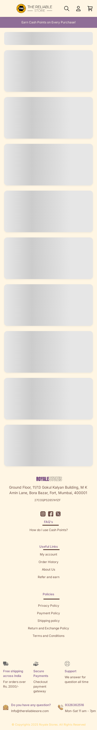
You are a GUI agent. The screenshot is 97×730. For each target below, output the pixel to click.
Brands (48, 651)
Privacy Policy (48, 606)
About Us (48, 569)
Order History (48, 562)
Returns (48, 584)
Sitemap (48, 643)
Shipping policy (49, 621)
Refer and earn (48, 577)
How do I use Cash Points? (48, 530)
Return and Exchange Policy (48, 628)
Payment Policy (48, 613)
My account (48, 554)
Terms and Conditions (48, 636)
